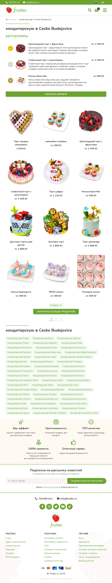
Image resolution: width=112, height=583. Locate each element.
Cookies (48, 557)
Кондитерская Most (17, 385)
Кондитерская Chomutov (20, 371)
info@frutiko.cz (31, 2)
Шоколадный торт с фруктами (45, 44)
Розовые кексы (91, 292)
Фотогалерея (13, 557)
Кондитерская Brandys (80, 389)
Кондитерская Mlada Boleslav (80, 352)
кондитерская (13, 545)
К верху (56, 305)
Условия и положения (55, 549)
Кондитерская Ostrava (18, 352)
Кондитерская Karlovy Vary (84, 413)
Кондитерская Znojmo (18, 366)
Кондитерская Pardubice (43, 403)
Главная (11, 19)
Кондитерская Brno (43, 338)
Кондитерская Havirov (72, 375)
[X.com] (56, 507)
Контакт (10, 553)
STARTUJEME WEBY (62, 579)
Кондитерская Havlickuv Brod (22, 380)
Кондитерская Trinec (18, 375)
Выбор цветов (86, 560)
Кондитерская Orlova (72, 394)
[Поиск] (90, 10)
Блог (81, 538)
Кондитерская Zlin (16, 403)
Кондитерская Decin (73, 366)
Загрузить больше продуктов (56, 311)
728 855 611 (13, 2)
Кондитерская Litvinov (19, 399)
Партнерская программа (91, 545)
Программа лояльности (56, 541)
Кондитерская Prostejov (69, 361)
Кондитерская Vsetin (45, 357)
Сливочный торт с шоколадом (45, 60)
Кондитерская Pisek (71, 343)
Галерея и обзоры (88, 553)
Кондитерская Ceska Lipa (48, 352)
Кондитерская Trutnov (73, 408)
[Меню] (105, 10)
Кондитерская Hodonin (45, 375)
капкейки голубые (56, 141)
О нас (8, 538)
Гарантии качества (53, 560)
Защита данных (52, 553)
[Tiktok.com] (70, 507)
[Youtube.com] (63, 507)
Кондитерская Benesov (74, 399)
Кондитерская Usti (17, 361)
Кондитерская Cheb (52, 380)
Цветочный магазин (16, 541)
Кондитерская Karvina (73, 371)
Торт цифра (56, 191)
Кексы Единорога (21, 292)
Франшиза (84, 541)
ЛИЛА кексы (56, 292)
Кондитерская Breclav (52, 389)
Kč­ (103, 2)
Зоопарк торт (56, 241)
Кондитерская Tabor (42, 385)
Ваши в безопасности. (57, 487)
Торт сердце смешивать (21, 143)
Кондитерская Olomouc (73, 347)
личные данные (51, 487)
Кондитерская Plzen (46, 347)
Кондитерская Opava (18, 413)
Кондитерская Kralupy (45, 394)
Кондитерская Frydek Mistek (22, 389)
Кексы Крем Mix (37, 76)
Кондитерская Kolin (17, 408)
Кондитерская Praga (18, 338)
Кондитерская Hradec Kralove (76, 357)
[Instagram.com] (49, 507)
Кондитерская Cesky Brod (73, 403)
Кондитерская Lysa (47, 371)
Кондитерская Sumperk (47, 366)
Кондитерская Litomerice (45, 408)
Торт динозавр (91, 241)
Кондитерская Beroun (46, 399)
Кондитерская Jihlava (18, 394)
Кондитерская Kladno (78, 380)
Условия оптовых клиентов (92, 549)
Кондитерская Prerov (42, 361)
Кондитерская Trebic (18, 343)
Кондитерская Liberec (68, 338)
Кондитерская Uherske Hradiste (50, 413)
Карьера (10, 549)
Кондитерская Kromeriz (19, 347)
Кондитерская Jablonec (45, 343)
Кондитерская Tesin (68, 385)
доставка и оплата (53, 538)
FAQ (46, 545)
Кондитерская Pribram (18, 357)
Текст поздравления (89, 557)
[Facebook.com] (42, 507)
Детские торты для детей (21, 243)
